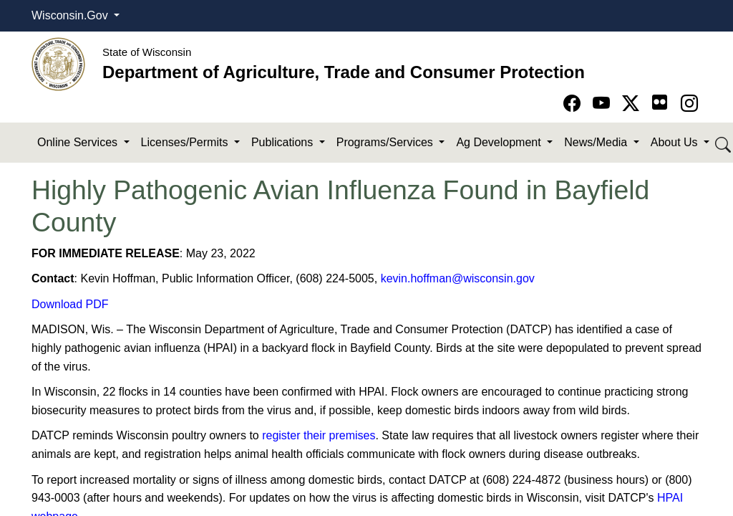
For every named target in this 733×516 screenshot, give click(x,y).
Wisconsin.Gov (71, 15)
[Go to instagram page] (689, 103)
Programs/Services (386, 142)
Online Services (79, 142)
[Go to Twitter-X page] (633, 103)
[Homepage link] (58, 63)
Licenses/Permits (186, 142)
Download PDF (70, 304)
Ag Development (500, 142)
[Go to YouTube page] (604, 103)
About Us (676, 142)
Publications (283, 142)
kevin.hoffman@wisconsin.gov (458, 278)
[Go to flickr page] (660, 102)
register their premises (318, 435)
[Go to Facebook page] (574, 103)
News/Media (597, 142)
